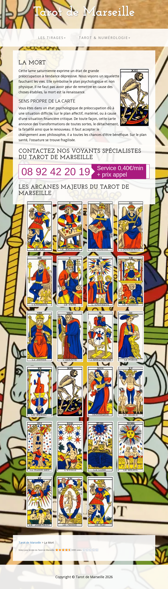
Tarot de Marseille (84, 12)
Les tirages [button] (51, 37)
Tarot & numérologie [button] (104, 37)
